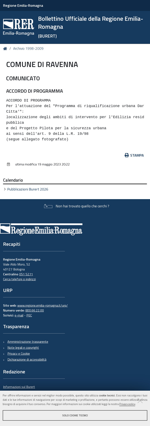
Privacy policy (127, 404)
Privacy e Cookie (18, 353)
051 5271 (26, 274)
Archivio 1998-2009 (28, 48)
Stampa (134, 155)
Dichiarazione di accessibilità (26, 359)
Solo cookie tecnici (75, 415)
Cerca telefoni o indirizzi (19, 279)
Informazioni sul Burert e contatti (19, 389)
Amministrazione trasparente (27, 341)
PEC (29, 315)
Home (6, 48)
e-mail (19, 315)
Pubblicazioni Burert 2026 (27, 189)
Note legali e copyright (23, 347)
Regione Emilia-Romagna (23, 5)
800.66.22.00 (34, 310)
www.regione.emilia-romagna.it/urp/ (42, 305)
